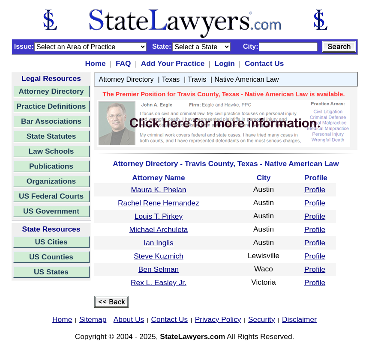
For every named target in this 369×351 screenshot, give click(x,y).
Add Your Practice (173, 63)
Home (95, 63)
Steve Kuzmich (158, 256)
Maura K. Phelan (158, 189)
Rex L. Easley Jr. (158, 282)
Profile (314, 189)
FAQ (123, 63)
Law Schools (51, 151)
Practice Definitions (51, 106)
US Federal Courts (51, 196)
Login (225, 63)
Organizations (51, 181)
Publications (51, 166)
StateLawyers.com (192, 336)
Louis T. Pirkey (159, 216)
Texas (171, 79)
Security (261, 319)
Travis (197, 79)
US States (51, 272)
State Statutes (51, 136)
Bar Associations (51, 121)
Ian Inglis (158, 242)
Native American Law (246, 79)
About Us (129, 319)
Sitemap (93, 319)
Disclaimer (299, 319)
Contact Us (264, 63)
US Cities (51, 242)
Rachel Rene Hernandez (158, 203)
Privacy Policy (218, 319)
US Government (51, 211)
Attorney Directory (51, 91)
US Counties (51, 257)
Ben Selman (158, 269)
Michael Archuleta (158, 229)
